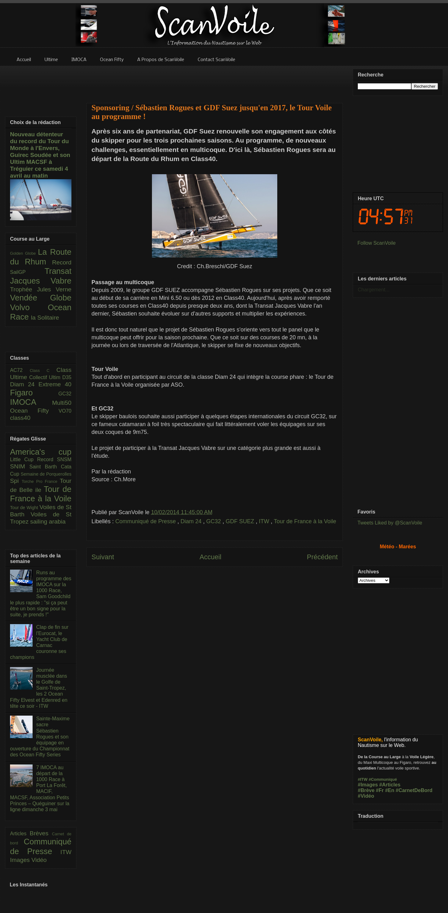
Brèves (41, 833)
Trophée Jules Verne (40, 289)
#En (389, 790)
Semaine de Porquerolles (46, 474)
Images (20, 860)
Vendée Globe (40, 297)
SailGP (27, 272)
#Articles (390, 784)
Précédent (322, 557)
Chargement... (373, 289)
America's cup (40, 451)
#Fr (380, 790)
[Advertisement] (214, 80)
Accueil (210, 557)
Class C (43, 370)
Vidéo (39, 860)
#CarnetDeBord (414, 790)
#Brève (366, 790)
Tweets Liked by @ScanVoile (389, 522)
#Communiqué (383, 779)
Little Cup (23, 459)
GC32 (214, 521)
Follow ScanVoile (376, 243)
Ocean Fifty (34, 410)
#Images (368, 784)
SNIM (19, 466)
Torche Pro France (41, 481)
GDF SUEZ (241, 521)
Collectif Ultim (45, 377)
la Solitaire (45, 317)
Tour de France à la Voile (305, 521)
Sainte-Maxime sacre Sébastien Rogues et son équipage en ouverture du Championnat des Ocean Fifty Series (40, 736)
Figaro (34, 392)
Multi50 (61, 402)
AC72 (20, 370)
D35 (66, 377)
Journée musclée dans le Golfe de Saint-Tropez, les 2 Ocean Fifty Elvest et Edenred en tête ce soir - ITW (38, 688)
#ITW (362, 779)
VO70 (65, 411)
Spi (16, 480)
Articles (20, 833)
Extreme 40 (55, 384)
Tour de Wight (24, 507)
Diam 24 (191, 521)
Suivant (102, 557)
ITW (265, 521)
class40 (20, 418)
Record (61, 262)
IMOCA (31, 402)
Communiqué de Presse (146, 521)
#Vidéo (366, 796)
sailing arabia (47, 521)
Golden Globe (24, 253)
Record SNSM (54, 459)
